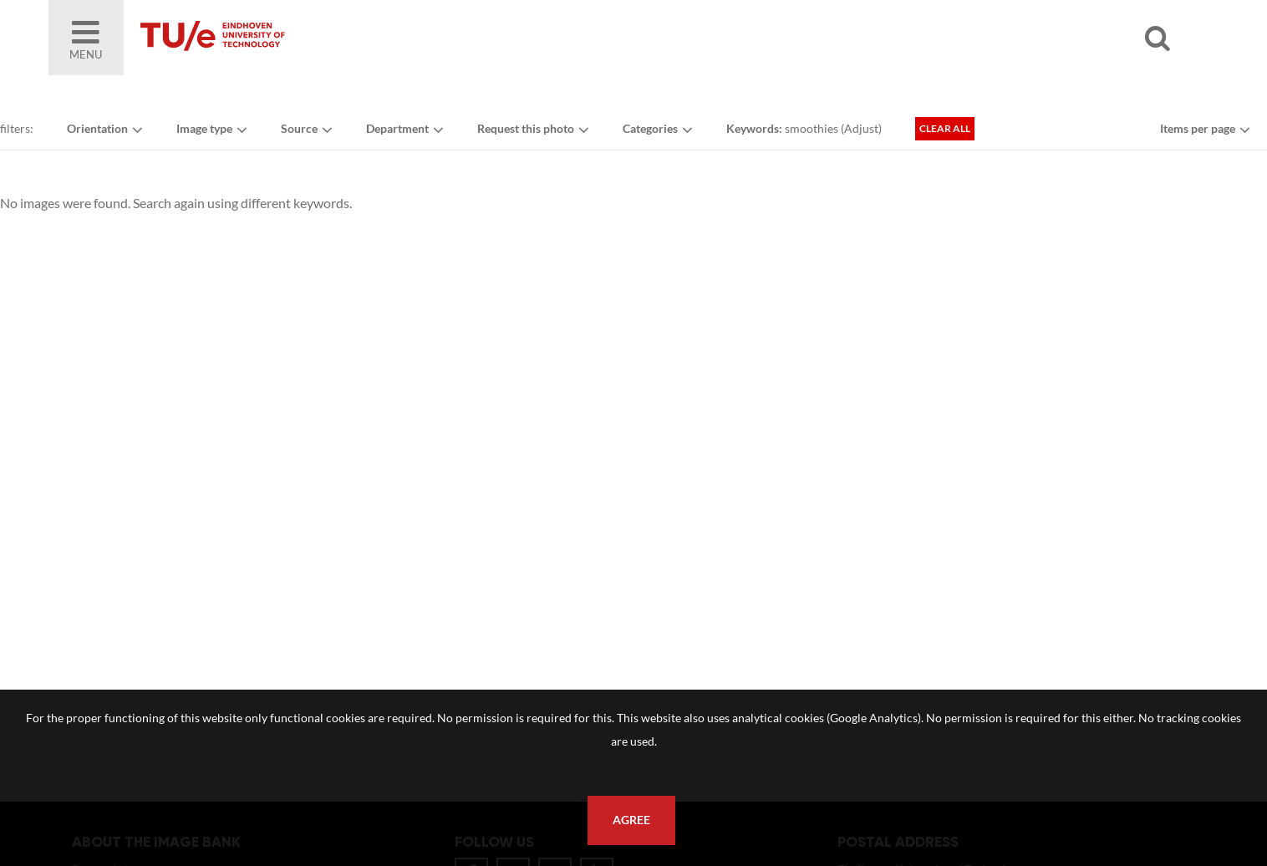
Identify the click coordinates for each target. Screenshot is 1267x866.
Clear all (944, 128)
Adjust (861, 128)
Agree (631, 820)
